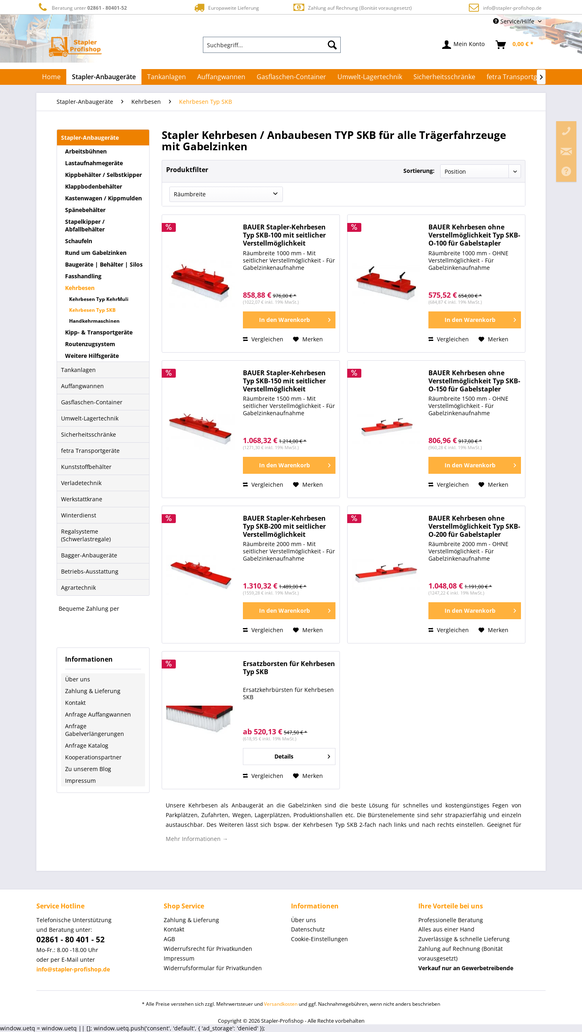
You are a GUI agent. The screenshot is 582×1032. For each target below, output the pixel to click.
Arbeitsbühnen (86, 151)
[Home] (51, 76)
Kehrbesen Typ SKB (92, 310)
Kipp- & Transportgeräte (99, 332)
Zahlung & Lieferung (92, 691)
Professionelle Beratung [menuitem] (450, 920)
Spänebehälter (85, 210)
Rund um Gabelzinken (96, 252)
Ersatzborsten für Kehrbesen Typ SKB (289, 668)
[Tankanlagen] (166, 76)
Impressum (80, 780)
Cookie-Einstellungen (319, 939)
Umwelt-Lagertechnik (89, 418)
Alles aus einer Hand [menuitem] (446, 929)
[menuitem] (272, 45)
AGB (169, 939)
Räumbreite (190, 194)
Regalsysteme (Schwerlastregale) (86, 535)
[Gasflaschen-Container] (291, 76)
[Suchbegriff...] (272, 45)
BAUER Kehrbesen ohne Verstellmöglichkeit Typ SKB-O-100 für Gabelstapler (474, 235)
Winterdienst (78, 515)
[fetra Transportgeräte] (520, 76)
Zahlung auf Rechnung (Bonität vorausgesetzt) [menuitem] (460, 953)
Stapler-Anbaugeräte (90, 137)
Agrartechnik (78, 587)
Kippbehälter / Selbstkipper (103, 175)
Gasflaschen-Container (91, 402)
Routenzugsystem (90, 344)
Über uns (77, 679)
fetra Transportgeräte (90, 450)
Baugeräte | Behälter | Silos (104, 264)
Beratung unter (81, 7)
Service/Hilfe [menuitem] (514, 21)
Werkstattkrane (81, 499)
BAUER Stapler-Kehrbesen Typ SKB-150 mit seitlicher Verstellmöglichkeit (284, 381)
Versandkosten (280, 1003)
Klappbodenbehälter (93, 186)
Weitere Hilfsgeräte (92, 355)
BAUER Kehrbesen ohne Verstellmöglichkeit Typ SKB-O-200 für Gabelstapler (474, 526)
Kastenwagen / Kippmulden (103, 198)
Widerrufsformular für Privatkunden (213, 968)
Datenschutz (308, 929)
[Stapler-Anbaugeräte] (103, 76)
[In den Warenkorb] (289, 319)
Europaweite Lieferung (226, 7)
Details (302, 755)
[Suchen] (332, 45)
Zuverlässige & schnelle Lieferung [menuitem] (464, 939)
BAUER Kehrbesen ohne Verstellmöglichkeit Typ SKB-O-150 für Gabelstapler (474, 381)
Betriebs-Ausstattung (89, 571)
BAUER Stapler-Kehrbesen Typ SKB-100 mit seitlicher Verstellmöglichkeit (284, 235)
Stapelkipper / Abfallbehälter (85, 225)
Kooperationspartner (93, 757)
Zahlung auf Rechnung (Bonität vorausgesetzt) (352, 7)
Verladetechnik (81, 483)
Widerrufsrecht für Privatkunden (208, 948)
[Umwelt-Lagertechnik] (370, 76)
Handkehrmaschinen (94, 320)
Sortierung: (418, 170)
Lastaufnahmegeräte (94, 163)
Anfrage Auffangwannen (98, 714)
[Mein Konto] (464, 45)
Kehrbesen (80, 288)
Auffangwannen (82, 386)
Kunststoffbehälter (86, 467)
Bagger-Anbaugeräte (89, 555)
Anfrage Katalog (86, 745)
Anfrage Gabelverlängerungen (94, 730)
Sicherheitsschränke (88, 434)
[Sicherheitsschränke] (444, 76)
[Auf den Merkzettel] (308, 339)
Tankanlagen (78, 370)
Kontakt (75, 702)
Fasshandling (83, 276)
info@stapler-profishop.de (512, 7)
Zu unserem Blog (88, 769)
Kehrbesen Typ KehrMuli (99, 299)
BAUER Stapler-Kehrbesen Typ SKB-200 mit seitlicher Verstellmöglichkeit (284, 526)
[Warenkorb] (515, 45)
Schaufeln (78, 241)
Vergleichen (263, 339)
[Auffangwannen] (221, 76)
